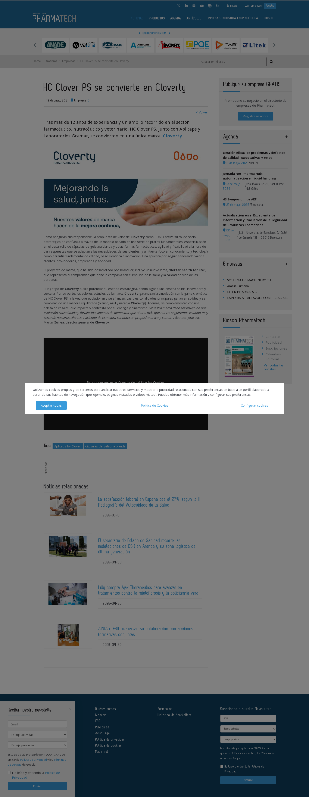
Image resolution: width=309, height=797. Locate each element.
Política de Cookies (154, 405)
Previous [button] (35, 45)
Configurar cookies (254, 405)
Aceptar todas (51, 405)
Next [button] (274, 45)
